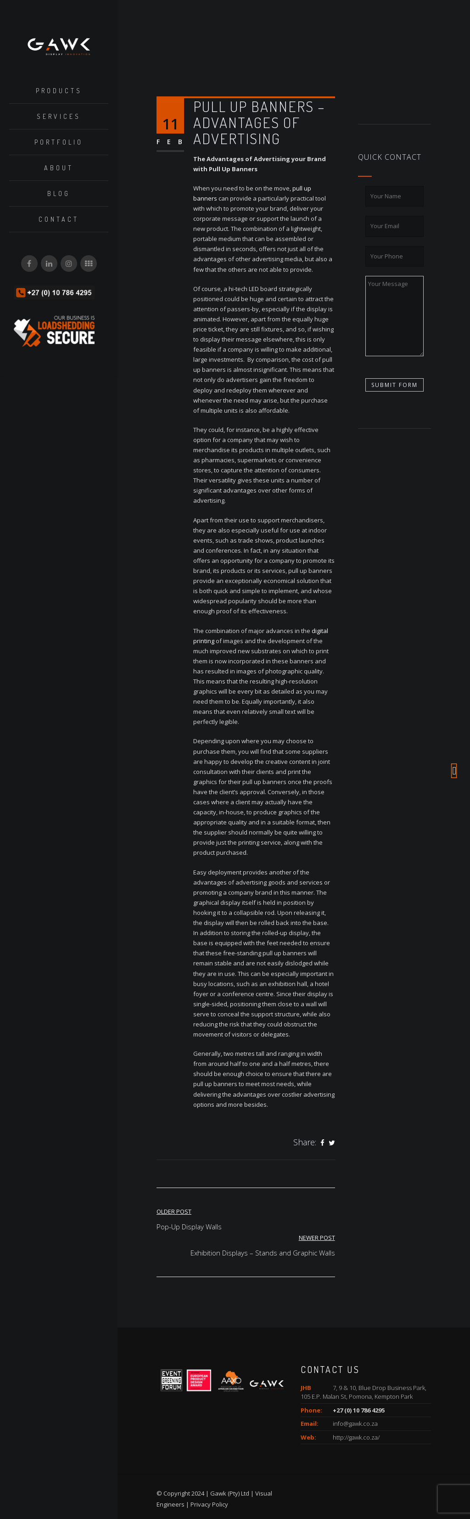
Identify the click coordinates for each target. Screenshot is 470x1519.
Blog (58, 193)
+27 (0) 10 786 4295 (359, 1410)
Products (59, 91)
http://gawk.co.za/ (356, 1437)
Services (59, 116)
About (58, 168)
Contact (59, 219)
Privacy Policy (209, 1504)
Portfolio (58, 142)
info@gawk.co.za (355, 1423)
